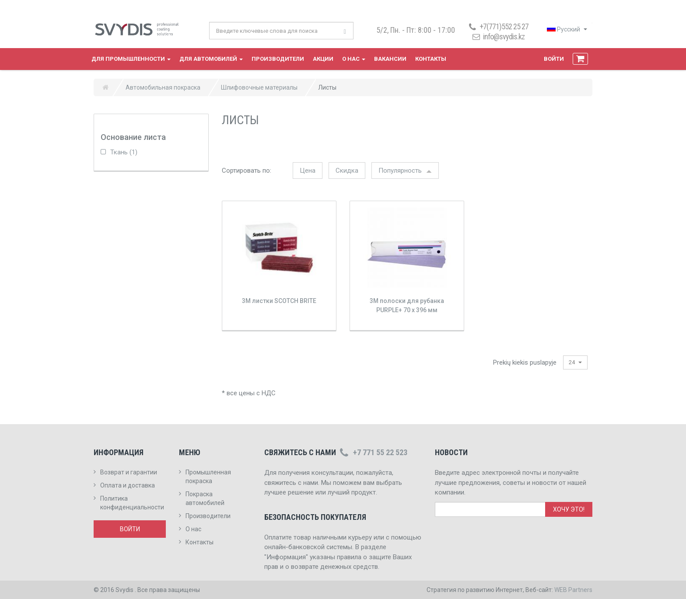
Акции (323, 59)
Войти (554, 59)
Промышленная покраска (208, 476)
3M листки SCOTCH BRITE (279, 300)
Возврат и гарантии (128, 472)
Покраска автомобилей (205, 498)
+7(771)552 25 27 (497, 26)
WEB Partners (573, 589)
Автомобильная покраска (163, 87)
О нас (353, 59)
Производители (278, 59)
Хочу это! (568, 509)
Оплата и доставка (127, 485)
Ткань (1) (119, 152)
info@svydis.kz (504, 36)
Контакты (430, 59)
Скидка (347, 170)
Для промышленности (131, 59)
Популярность (405, 170)
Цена (307, 170)
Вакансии (390, 59)
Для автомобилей (211, 59)
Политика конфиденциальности (132, 503)
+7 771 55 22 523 (372, 452)
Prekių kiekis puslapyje (524, 362)
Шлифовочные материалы (259, 87)
